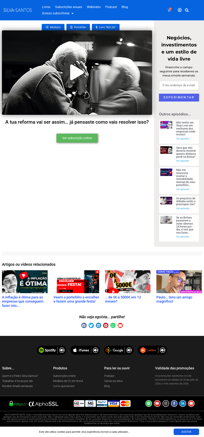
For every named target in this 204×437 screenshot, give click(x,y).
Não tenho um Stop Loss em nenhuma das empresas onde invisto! (185, 128)
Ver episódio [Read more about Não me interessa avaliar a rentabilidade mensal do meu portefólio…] (182, 189)
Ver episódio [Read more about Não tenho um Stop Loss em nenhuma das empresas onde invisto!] (182, 138)
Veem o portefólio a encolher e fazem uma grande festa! (76, 299)
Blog (124, 7)
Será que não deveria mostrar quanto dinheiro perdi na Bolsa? (186, 152)
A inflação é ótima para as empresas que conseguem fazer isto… (23, 301)
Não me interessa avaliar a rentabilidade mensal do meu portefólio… (185, 177)
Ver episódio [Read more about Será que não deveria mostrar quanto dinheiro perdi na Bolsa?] (182, 161)
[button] (186, 10)
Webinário (94, 7)
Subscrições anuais (68, 7)
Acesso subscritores (57, 13)
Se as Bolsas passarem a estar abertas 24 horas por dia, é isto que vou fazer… (184, 225)
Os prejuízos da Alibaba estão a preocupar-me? (186, 201)
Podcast (111, 7)
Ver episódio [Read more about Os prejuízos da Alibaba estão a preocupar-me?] (182, 208)
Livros (46, 7)
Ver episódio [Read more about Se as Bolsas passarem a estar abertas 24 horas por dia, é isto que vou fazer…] (182, 236)
